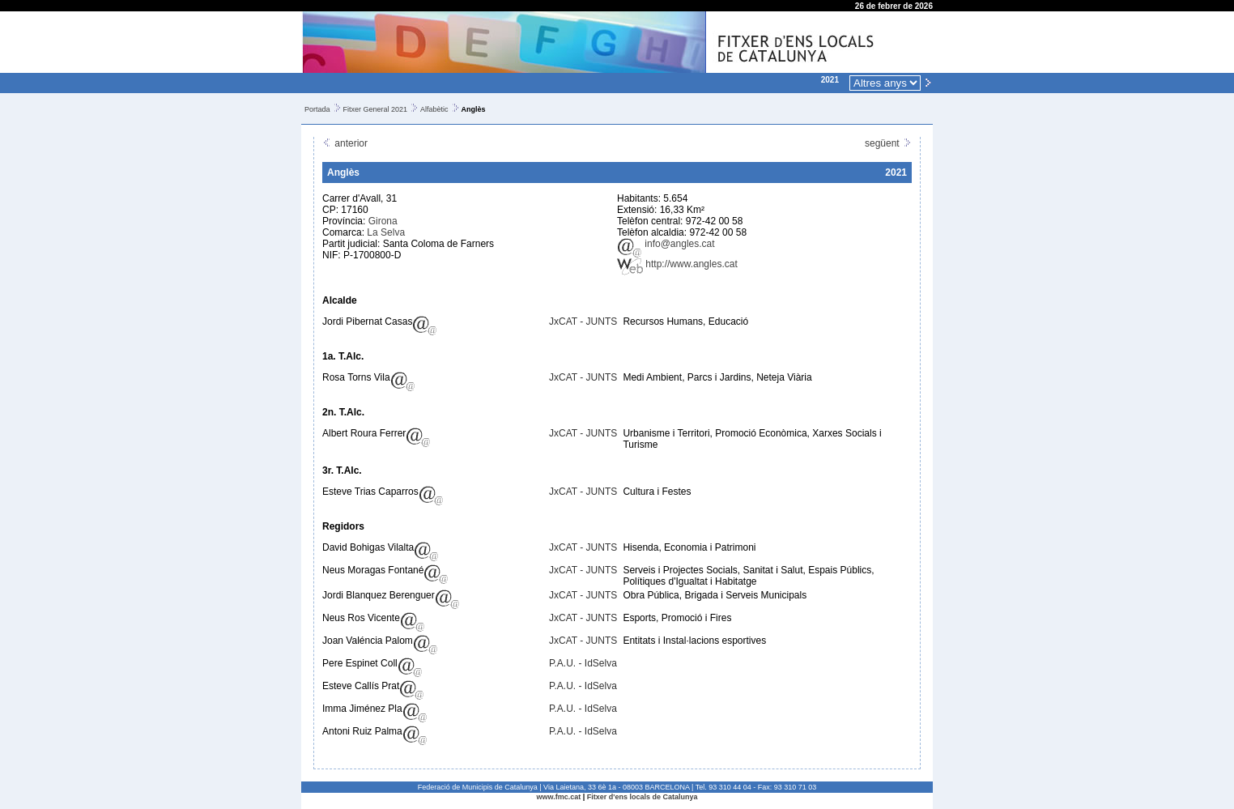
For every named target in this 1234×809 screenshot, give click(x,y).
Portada (317, 109)
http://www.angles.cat (677, 264)
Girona (383, 221)
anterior (345, 143)
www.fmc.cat (559, 797)
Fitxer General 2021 (375, 109)
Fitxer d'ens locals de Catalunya (642, 797)
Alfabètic (434, 109)
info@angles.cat (666, 243)
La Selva (386, 232)
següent (888, 143)
